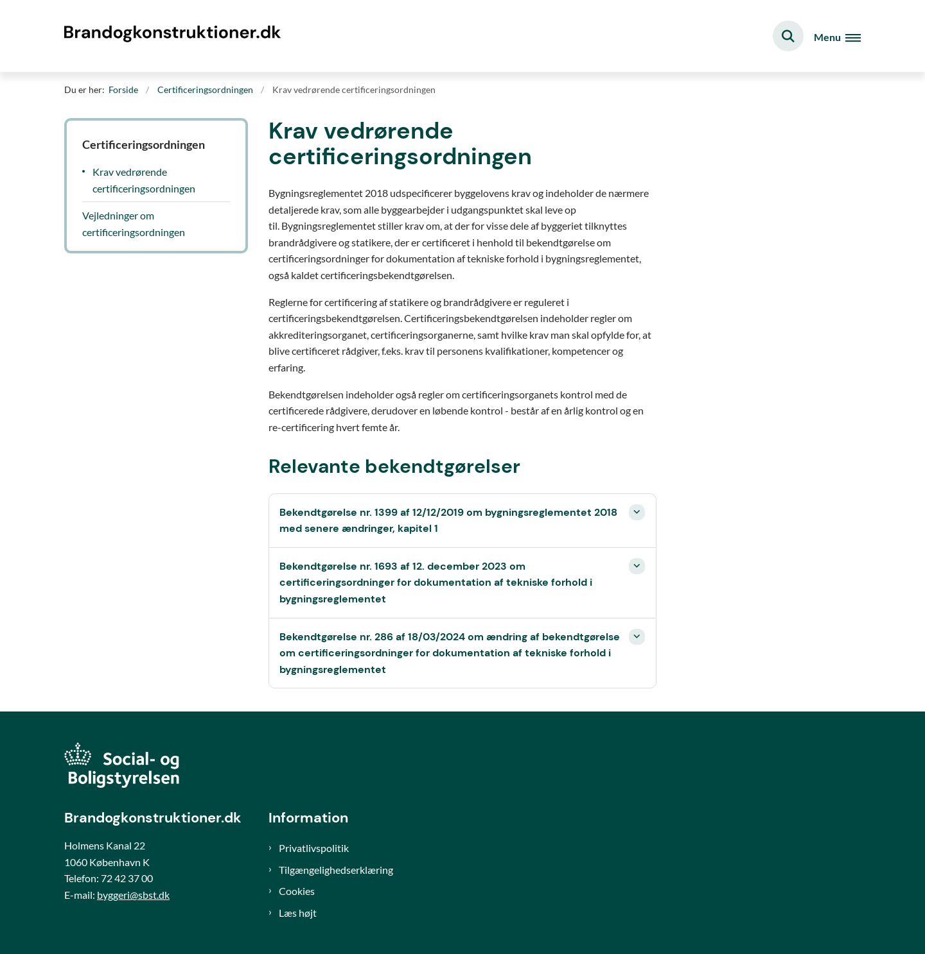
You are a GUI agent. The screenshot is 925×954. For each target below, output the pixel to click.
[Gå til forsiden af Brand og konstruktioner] (176, 35)
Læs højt (298, 913)
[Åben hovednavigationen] (837, 36)
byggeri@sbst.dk (133, 895)
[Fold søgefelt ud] (788, 36)
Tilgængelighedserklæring (336, 870)
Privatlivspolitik (314, 848)
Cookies (297, 891)
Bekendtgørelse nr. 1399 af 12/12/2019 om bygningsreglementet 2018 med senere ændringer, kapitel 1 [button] (448, 521)
